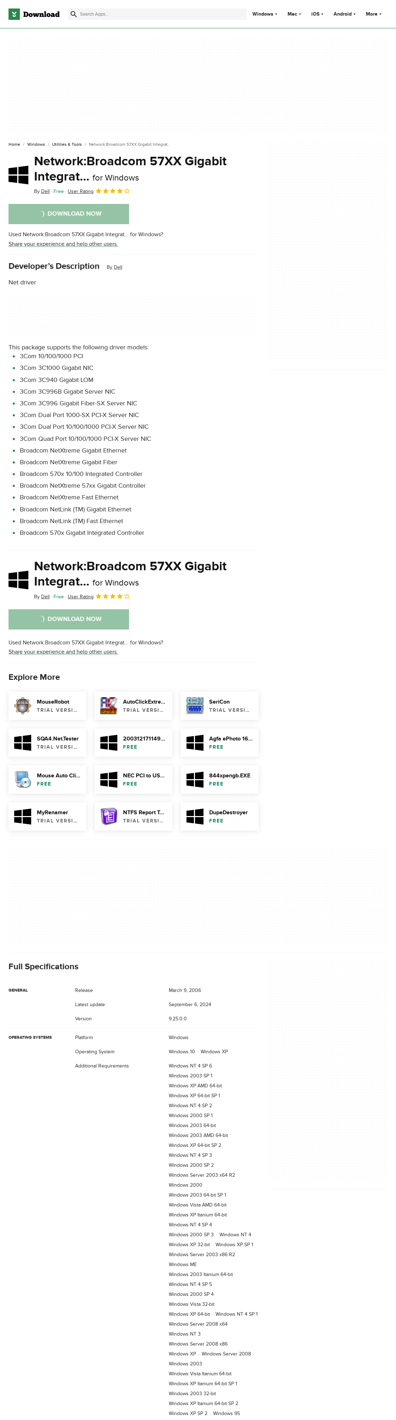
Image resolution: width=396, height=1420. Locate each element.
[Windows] (36, 144)
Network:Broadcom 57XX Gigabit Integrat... (130, 169)
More (374, 14)
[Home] (14, 144)
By (42, 191)
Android (343, 14)
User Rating (99, 190)
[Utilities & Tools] (67, 144)
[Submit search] (73, 14)
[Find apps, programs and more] (157, 14)
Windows (262, 14)
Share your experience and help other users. (63, 244)
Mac (292, 14)
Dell (118, 267)
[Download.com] (34, 14)
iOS (315, 14)
